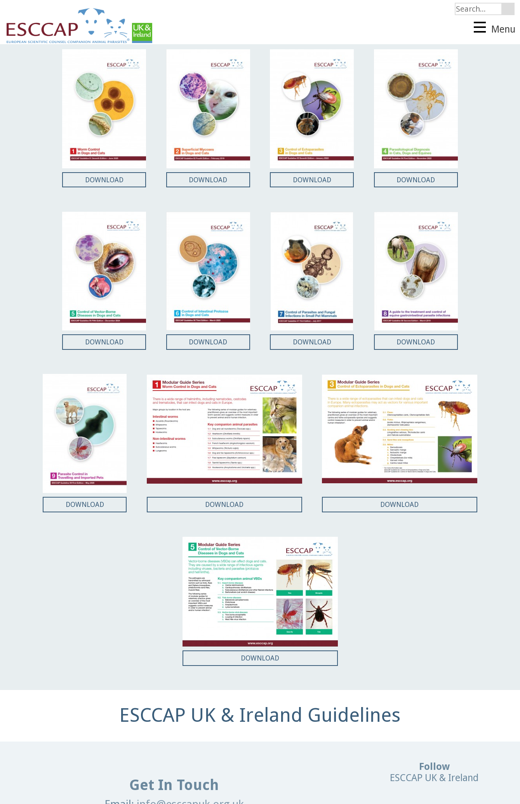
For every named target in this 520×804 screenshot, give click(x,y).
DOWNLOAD (104, 180)
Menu (494, 28)
